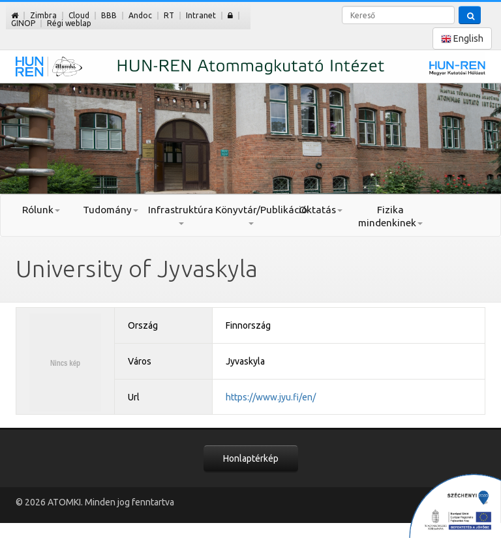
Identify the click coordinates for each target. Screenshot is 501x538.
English (462, 38)
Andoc (140, 15)
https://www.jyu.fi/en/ (271, 397)
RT (169, 15)
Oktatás (320, 209)
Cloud (78, 15)
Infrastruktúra (180, 214)
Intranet (201, 15)
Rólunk (41, 209)
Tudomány (110, 209)
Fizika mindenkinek (390, 216)
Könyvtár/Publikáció (250, 214)
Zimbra (43, 15)
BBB (109, 15)
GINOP (23, 23)
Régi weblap (69, 23)
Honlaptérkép (251, 458)
